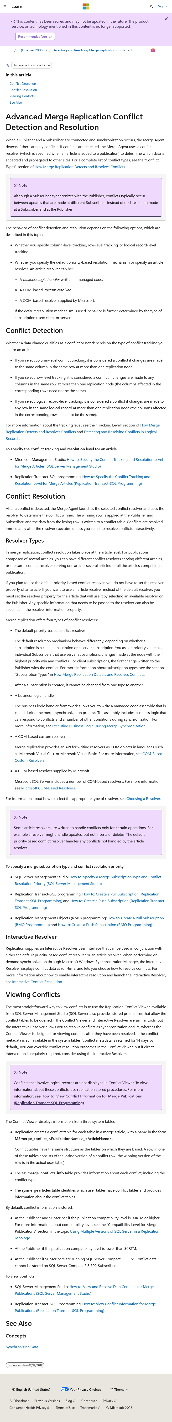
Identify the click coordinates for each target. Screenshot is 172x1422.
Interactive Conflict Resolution (37, 981)
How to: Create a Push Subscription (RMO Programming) (105, 924)
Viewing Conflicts (22, 96)
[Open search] (151, 6)
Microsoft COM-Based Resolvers (48, 787)
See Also (16, 102)
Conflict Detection (23, 83)
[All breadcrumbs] (10, 50)
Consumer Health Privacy (28, 1407)
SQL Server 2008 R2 (32, 50)
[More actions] (162, 50)
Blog (69, 1400)
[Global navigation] (5, 6)
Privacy (108, 1400)
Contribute (89, 1400)
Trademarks (88, 1407)
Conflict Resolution (23, 89)
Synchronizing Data (22, 1346)
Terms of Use (65, 1407)
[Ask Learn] (153, 50)
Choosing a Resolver (143, 798)
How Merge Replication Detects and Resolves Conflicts (80, 166)
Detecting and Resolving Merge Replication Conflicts (90, 50)
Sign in (163, 6)
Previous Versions (47, 1400)
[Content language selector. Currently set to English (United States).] (31, 1389)
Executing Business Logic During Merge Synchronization (99, 725)
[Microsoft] (86, 6)
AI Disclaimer (19, 1400)
